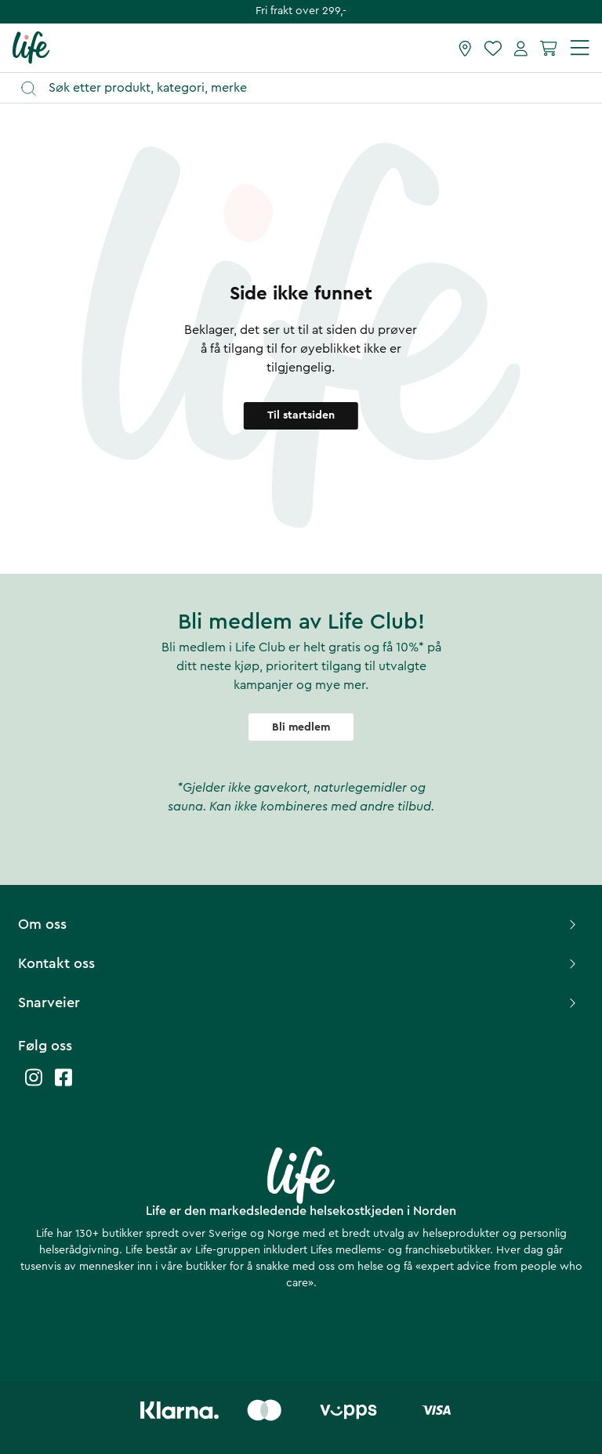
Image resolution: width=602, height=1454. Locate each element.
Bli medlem (301, 727)
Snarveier (299, 1002)
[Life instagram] (33, 1085)
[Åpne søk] (308, 88)
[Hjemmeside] (31, 47)
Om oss (299, 924)
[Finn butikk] (465, 47)
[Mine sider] (521, 47)
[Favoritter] (493, 47)
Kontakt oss (299, 963)
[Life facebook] (63, 1085)
